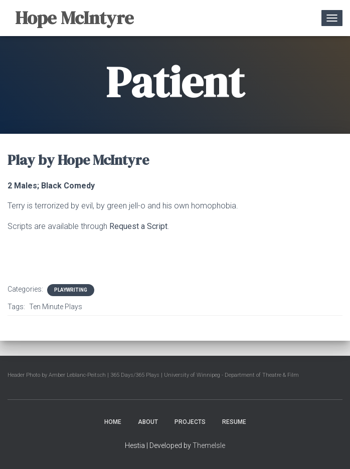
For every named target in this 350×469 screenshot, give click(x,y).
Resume (234, 421)
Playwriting (70, 290)
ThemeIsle (209, 445)
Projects (190, 421)
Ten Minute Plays (55, 307)
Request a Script (138, 226)
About (148, 421)
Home (112, 421)
